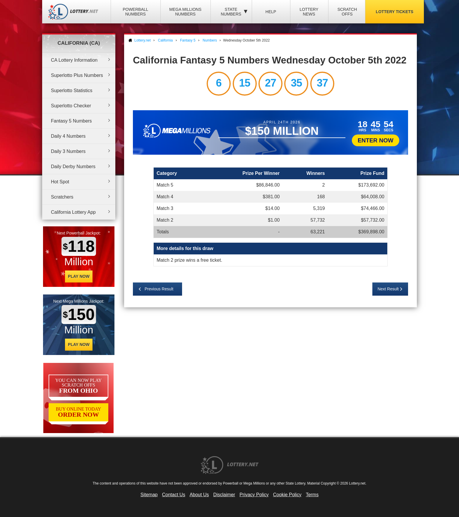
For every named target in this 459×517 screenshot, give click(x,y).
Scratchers (62, 196)
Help (271, 11)
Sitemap (149, 494)
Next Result (388, 289)
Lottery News (308, 11)
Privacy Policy (254, 494)
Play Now (79, 276)
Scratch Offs (347, 11)
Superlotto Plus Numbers (77, 75)
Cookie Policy (287, 494)
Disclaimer (224, 494)
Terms (312, 494)
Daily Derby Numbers (73, 166)
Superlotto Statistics (71, 90)
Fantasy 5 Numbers (71, 120)
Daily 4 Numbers (68, 136)
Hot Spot (60, 181)
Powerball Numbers (135, 11)
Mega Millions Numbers (185, 11)
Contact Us (173, 494)
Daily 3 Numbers (68, 151)
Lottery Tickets (394, 11)
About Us (199, 494)
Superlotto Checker (71, 105)
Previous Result (159, 289)
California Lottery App (73, 212)
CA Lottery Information (74, 60)
